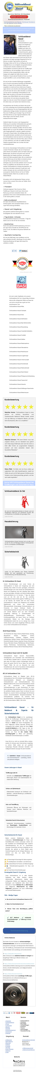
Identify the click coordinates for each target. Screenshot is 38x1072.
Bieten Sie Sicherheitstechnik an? (15, 904)
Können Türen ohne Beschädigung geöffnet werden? (19, 910)
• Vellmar (7, 1044)
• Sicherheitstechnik (10, 1030)
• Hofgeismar (8, 1040)
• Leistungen (8, 1025)
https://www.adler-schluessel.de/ (13, 953)
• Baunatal (8, 1043)
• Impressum (8, 1031)
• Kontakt (7, 1028)
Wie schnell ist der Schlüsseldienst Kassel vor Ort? (19, 899)
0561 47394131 (19, 17)
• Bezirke (7, 1027)
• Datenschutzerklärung (28, 1049)
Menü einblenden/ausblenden (12, 26)
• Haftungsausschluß (27, 1048)
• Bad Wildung (9, 1041)
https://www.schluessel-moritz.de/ (13, 973)
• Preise (7, 1024)
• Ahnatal (7, 1047)
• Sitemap (7, 1033)
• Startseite (8, 1021)
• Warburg (7, 1050)
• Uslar (7, 1052)
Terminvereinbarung (19, 930)
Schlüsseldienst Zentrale (28, 1040)
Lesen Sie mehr (9, 516)
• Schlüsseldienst (9, 1022)
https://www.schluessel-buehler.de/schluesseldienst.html (19, 963)
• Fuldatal (7, 1046)
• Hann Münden (9, 1049)
